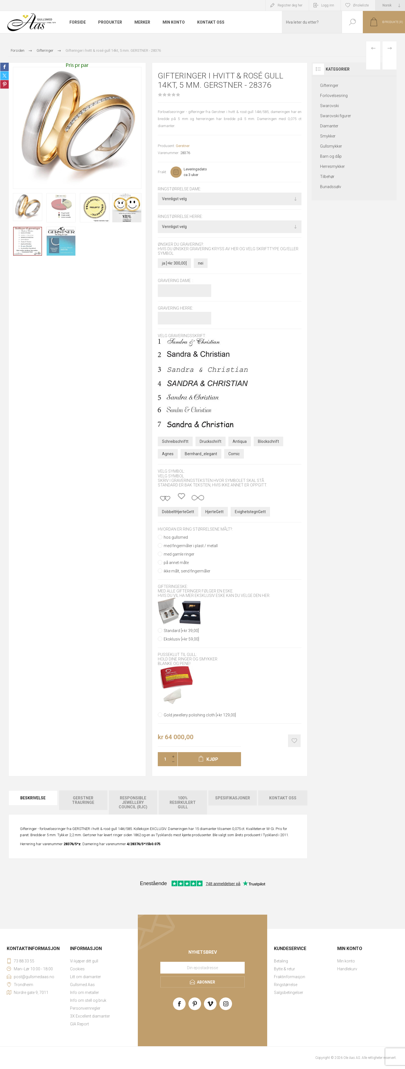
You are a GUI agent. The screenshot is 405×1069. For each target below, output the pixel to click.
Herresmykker (332, 166)
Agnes (168, 454)
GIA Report (79, 1024)
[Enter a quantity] (163, 759)
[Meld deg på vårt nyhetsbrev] (202, 968)
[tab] (33, 802)
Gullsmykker (331, 146)
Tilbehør (327, 176)
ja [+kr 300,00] (174, 263)
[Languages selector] (390, 5)
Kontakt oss (282, 798)
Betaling (281, 961)
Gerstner (183, 146)
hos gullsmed (176, 537)
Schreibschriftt (175, 441)
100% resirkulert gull (183, 802)
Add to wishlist (294, 740)
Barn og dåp (331, 156)
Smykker (328, 136)
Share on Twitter (4, 75)
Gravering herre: (175, 308)
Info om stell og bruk (88, 1000)
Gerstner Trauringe (83, 800)
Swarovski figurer (335, 116)
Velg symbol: (171, 471)
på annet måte (176, 562)
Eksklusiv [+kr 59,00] (181, 639)
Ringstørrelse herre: (180, 217)
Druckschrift (210, 441)
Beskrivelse (33, 798)
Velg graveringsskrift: (182, 336)
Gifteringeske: (173, 586)
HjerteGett (214, 511)
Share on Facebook (4, 67)
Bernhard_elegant (201, 454)
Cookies (77, 969)
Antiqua (240, 441)
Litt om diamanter (85, 977)
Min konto (346, 961)
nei (200, 263)
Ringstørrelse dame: (179, 189)
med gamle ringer (179, 554)
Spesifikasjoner (232, 798)
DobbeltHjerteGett (178, 511)
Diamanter (329, 126)
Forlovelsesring (334, 95)
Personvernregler (85, 1008)
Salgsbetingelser (288, 992)
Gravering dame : (175, 280)
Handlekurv (347, 969)
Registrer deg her (290, 5)
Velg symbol (171, 476)
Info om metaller (84, 992)
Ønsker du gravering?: (181, 244)
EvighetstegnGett (250, 511)
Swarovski (329, 105)
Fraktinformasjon (289, 977)
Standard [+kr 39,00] (181, 630)
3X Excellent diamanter (90, 1016)
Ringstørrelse (285, 984)
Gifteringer (329, 85)
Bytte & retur (284, 969)
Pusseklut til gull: (177, 654)
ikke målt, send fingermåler (187, 571)
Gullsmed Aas (82, 984)
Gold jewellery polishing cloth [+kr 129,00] (200, 715)
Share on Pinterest (4, 84)
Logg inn (327, 5)
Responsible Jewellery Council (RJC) (133, 802)
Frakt (162, 172)
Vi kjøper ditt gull (84, 961)
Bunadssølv (330, 186)
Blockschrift (268, 441)
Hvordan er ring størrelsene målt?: (195, 529)
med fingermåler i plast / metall (191, 545)
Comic (234, 454)
